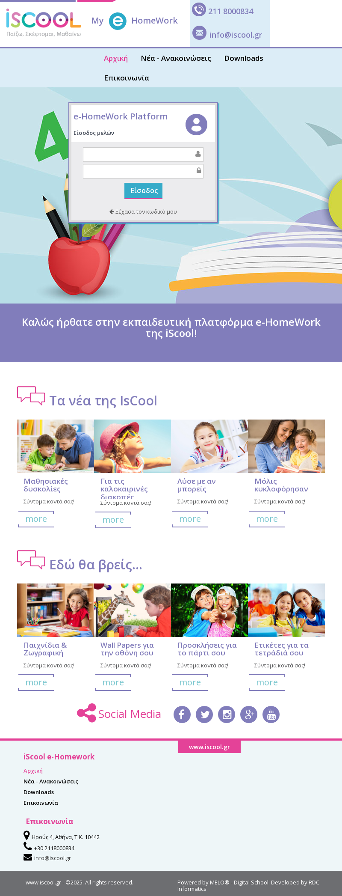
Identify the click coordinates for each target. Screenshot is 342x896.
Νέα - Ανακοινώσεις (176, 58)
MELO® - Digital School (239, 882)
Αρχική (116, 58)
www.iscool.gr (43, 882)
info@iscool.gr (235, 35)
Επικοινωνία (126, 78)
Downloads (243, 58)
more (36, 518)
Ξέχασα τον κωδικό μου (143, 211)
